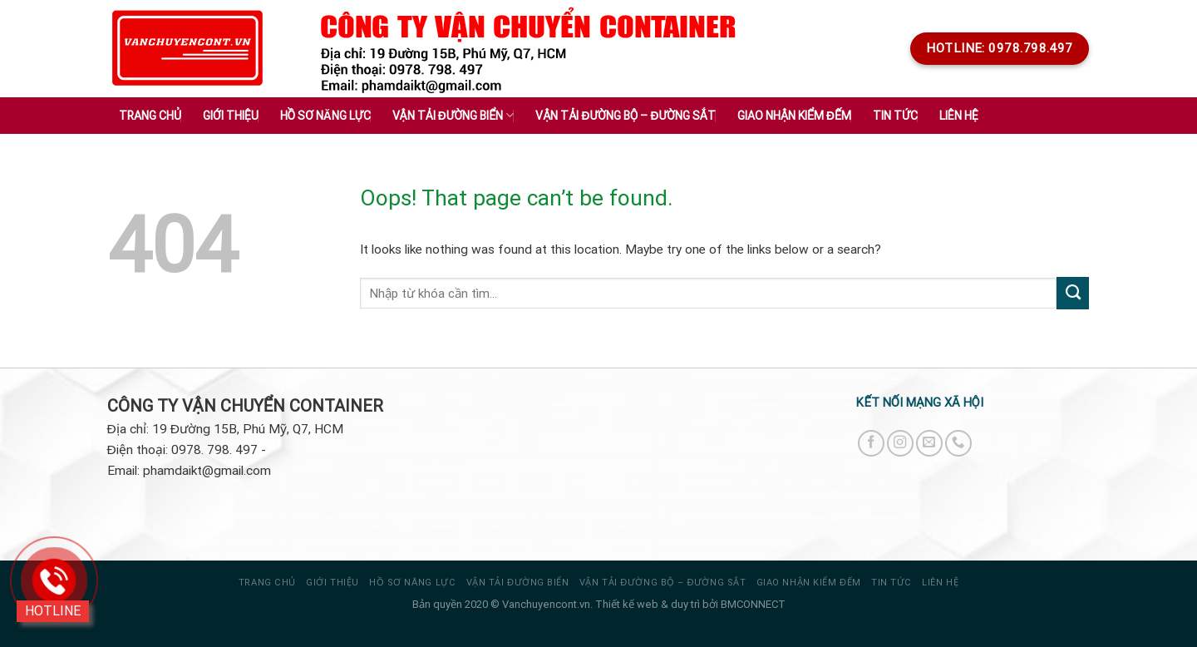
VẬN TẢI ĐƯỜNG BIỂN (517, 582)
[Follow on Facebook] (871, 443)
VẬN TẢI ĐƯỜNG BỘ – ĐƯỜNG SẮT (662, 582)
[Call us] (958, 443)
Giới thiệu (231, 115)
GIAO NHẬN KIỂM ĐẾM (808, 582)
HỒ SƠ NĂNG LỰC (412, 582)
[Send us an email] (929, 443)
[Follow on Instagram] (900, 443)
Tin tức (891, 582)
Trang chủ (150, 115)
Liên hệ (958, 115)
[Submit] (1073, 293)
